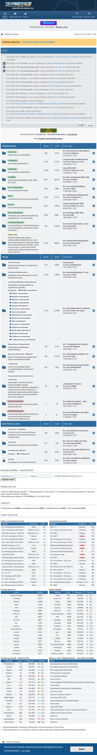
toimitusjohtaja (57, 614)
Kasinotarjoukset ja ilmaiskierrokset (64, 701)
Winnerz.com (61, 27)
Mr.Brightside (16, 629)
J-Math (16, 647)
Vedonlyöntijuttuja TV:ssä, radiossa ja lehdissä (68, 710)
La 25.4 (57, 78)
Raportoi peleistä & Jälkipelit (20, 354)
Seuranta (12, 442)
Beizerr (24, 78)
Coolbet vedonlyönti (19, 303)
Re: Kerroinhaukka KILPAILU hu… (77, 450)
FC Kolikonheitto (57, 644)
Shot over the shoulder (59, 719)
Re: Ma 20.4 (60, 67)
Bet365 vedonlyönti (27, 290)
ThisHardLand (8, 664)
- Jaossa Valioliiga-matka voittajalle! (38, 42)
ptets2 (73, 226)
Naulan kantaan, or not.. (11, 545)
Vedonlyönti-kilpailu (17, 450)
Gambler (57, 620)
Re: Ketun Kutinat (8, 579)
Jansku (9, 688)
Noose (82, 564)
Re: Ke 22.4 (49, 93)
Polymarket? (68, 263)
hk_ (82, 567)
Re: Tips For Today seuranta (75, 441)
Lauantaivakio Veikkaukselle (75, 159)
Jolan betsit (55, 685)
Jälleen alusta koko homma (61, 713)
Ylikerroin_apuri (28, 57)
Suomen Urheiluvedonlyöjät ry (62, 551)
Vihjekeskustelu (9, 146)
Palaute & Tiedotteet (17, 429)
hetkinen (57, 611)
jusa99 (24, 101)
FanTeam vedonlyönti (19, 309)
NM (72, 215)
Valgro (16, 638)
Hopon (74, 460)
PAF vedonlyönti (17, 321)
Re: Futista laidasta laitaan (60, 582)
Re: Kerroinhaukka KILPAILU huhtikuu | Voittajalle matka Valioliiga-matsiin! (35, 104)
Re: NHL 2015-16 (56, 570)
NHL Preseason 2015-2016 (60, 539)
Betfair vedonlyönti (18, 293)
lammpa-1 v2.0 (82, 582)
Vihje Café (12, 235)
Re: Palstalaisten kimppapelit (60, 86)
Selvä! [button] (81, 749)
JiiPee (9, 691)
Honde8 (57, 605)
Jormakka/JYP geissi (72, 384)
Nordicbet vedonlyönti (20, 318)
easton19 (57, 598)
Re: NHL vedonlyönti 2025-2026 (57, 63)
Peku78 (9, 667)
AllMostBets (9, 697)
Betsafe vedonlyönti (19, 297)
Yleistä (5, 257)
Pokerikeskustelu (15, 401)
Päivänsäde (8, 713)
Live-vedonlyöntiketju (58, 676)
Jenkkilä (11, 177)
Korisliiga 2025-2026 (58, 697)
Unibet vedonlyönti (18, 333)
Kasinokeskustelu (15, 411)
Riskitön (9, 673)
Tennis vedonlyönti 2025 (73, 203)
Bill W (9, 716)
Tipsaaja (16, 635)
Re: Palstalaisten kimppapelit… (76, 241)
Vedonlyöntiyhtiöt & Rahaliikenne (22, 282)
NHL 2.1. (53, 527)
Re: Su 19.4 (6, 573)
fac (57, 635)
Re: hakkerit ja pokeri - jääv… (75, 401)
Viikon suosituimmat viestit (12, 521)
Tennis (11, 205)
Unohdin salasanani (62, 476)
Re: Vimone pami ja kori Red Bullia (63, 530)
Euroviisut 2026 (56, 691)
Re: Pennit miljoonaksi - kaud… (76, 224)
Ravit (10, 196)
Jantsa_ (16, 626)
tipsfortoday (76, 443)
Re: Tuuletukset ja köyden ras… (76, 354)
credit (73, 275)
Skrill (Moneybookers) (20, 330)
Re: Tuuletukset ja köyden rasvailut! (15, 527)
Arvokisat (12, 152)
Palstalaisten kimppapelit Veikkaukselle (65, 688)
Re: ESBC (53, 533)
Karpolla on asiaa (34, 533)
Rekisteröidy (27, 470)
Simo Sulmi (26, 118)
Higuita (9, 670)
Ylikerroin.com (77, 162)
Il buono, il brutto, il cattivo (60, 694)
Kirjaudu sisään (9, 470)
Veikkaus (54, 722)
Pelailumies (26, 86)
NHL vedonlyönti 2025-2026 (12, 530)
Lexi (72, 433)
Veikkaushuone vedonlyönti (22, 340)
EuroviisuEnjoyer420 (29, 67)
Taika (73, 189)
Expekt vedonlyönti (18, 306)
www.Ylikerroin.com (11, 424)
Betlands (53, 716)
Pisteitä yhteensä (8, 590)
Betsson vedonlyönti (19, 300)
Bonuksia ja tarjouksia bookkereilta (64, 667)
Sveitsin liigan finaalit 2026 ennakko (16, 558)
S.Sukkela (82, 530)
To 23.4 (57, 97)
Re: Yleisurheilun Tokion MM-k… (77, 151)
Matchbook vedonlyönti (20, 315)
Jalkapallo (12, 160)
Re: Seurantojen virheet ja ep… (76, 431)
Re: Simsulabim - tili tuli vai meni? (63, 561)
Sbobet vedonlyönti (18, 327)
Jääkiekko (12, 169)
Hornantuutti (26, 75)
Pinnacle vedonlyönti (19, 324)
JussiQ (16, 632)
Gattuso (33, 579)
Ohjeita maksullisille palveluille (62, 545)
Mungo (82, 533)
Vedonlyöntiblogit (15, 222)
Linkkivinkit (13, 364)
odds (57, 602)
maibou (82, 570)
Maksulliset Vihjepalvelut (19, 344)
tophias (57, 608)
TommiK (16, 620)
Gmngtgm (57, 629)
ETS (22, 111)
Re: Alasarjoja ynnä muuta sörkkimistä (17, 551)
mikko (82, 536)
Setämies (75, 153)
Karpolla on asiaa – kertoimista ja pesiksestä (19, 533)
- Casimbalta (71, 134)
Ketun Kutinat (55, 679)
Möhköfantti (76, 265)
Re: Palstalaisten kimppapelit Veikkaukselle (65, 118)
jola (57, 632)
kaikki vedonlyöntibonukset (51, 139)
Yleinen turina (14, 262)
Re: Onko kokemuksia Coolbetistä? (66, 57)
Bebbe (8, 682)
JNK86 (73, 386)
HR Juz (16, 614)
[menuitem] (15, 15)
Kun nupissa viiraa (57, 554)
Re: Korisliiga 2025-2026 (73, 213)
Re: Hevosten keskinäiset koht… (76, 365)
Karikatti (82, 508)
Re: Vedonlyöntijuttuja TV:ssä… (76, 272)
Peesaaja (16, 611)
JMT (16, 617)
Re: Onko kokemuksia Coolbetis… (77, 308)
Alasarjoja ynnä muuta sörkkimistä (63, 664)
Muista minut (77, 476)
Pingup (74, 415)
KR (82, 551)
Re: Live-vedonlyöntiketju (74, 186)
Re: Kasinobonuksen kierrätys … (76, 412)
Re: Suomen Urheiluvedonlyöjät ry (63, 548)
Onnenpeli (16, 654)
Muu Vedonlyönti (15, 213)
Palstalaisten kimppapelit (60, 673)
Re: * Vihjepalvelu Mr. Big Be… (76, 344)
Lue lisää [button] (25, 751)
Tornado (16, 651)
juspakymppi (9, 719)
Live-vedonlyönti (15, 187)
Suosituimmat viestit (58, 521)
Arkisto (11, 459)
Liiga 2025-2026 (69, 168)
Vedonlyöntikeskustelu (18, 272)
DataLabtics (9, 722)
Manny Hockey (16, 595)
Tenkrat (24, 63)
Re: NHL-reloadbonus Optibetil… (77, 458)
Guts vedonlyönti (17, 312)
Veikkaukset (23, 454)
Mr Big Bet (75, 347)
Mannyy (82, 527)
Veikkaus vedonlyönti (19, 336)
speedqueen (76, 404)
